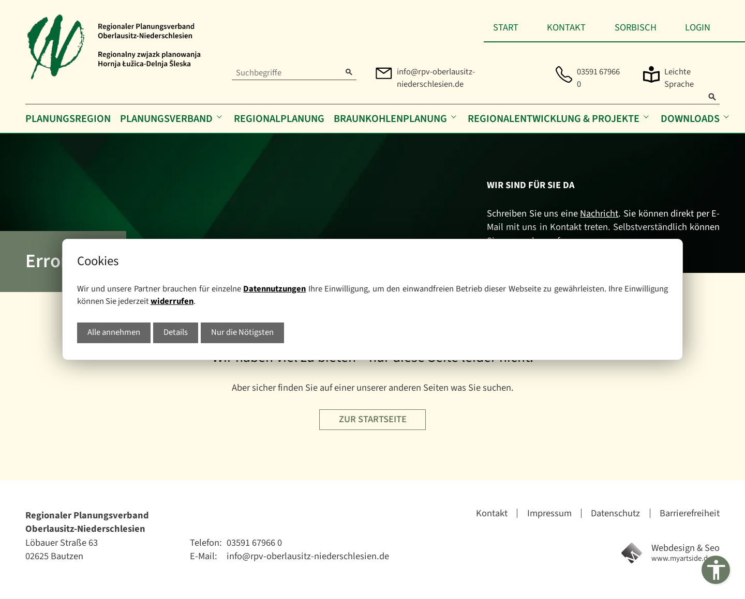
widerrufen (172, 301)
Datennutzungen (274, 289)
